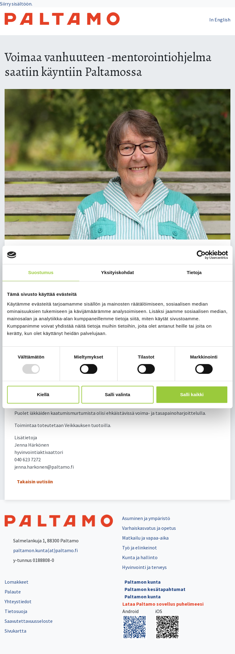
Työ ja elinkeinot (139, 547)
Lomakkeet (16, 582)
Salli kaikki (192, 394)
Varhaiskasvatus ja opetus (149, 528)
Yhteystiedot (18, 601)
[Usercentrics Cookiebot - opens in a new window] (201, 254)
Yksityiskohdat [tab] (117, 272)
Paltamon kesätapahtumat (155, 589)
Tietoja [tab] (194, 272)
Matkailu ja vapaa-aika (145, 538)
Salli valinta (117, 394)
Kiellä (43, 394)
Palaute (13, 592)
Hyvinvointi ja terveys (144, 567)
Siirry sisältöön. (16, 4)
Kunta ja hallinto (140, 557)
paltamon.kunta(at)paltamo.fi (41, 550)
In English (219, 20)
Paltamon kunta (143, 582)
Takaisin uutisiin (35, 481)
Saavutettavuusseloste (29, 621)
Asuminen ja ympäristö (146, 518)
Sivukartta (15, 631)
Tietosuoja (16, 611)
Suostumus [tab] (41, 272)
